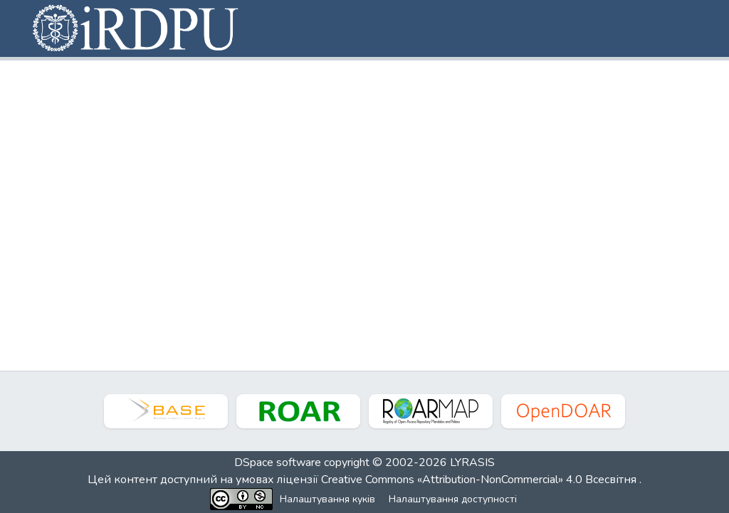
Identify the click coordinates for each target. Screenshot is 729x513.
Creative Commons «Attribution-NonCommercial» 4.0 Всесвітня (480, 479)
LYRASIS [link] (472, 462)
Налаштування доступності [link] (453, 499)
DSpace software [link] (277, 462)
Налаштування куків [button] (327, 499)
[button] (136, 28)
